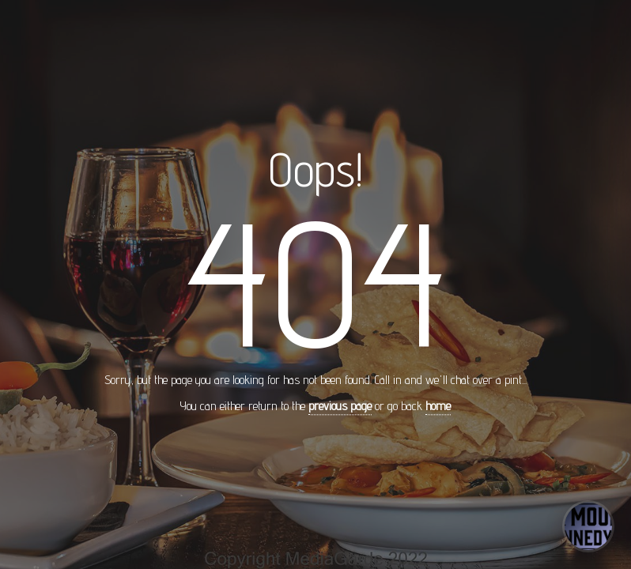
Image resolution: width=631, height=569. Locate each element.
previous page (340, 406)
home (438, 406)
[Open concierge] (588, 526)
